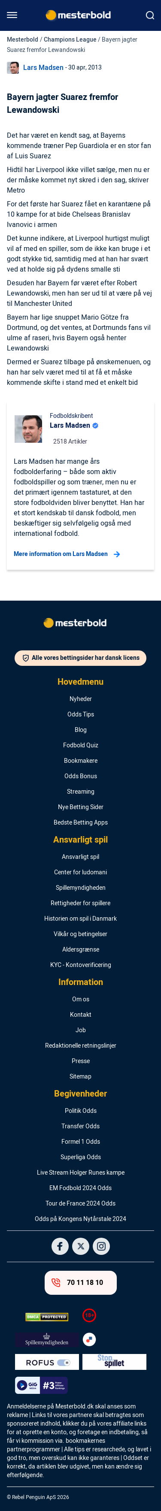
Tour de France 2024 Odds (80, 1204)
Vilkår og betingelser (80, 934)
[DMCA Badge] (47, 1317)
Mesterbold (22, 39)
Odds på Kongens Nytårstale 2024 (80, 1219)
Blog (81, 730)
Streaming (80, 792)
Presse (81, 1061)
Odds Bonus (80, 776)
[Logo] (80, 624)
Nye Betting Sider (80, 807)
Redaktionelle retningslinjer (80, 1046)
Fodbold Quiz (80, 745)
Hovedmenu (80, 682)
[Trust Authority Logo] (47, 1340)
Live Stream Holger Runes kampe (81, 1173)
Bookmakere (80, 761)
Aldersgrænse (80, 950)
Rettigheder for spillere (80, 903)
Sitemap (80, 1077)
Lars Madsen (43, 68)
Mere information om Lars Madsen (67, 554)
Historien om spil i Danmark (80, 919)
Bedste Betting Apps (81, 823)
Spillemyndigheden (81, 888)
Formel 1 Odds (80, 1142)
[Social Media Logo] (60, 1246)
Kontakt (80, 1015)
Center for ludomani (80, 872)
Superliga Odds (81, 1157)
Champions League (70, 39)
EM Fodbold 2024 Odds (80, 1188)
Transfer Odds (80, 1126)
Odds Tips (80, 714)
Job (81, 1030)
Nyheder (81, 699)
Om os (80, 999)
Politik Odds (81, 1111)
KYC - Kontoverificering (80, 965)
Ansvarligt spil (80, 840)
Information (80, 982)
